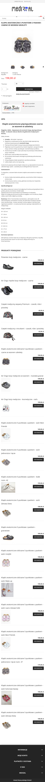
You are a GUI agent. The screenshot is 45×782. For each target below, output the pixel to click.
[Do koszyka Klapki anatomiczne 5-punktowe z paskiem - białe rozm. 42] (38, 486)
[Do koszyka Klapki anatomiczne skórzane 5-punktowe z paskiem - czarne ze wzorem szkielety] (38, 359)
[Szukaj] (43, 18)
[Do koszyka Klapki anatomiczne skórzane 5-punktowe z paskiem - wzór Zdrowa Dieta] (38, 722)
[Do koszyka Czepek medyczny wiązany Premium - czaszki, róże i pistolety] (38, 314)
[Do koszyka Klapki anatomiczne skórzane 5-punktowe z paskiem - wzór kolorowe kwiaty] (38, 695)
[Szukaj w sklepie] (22, 18)
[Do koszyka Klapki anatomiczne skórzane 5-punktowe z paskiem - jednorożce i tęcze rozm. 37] (38, 668)
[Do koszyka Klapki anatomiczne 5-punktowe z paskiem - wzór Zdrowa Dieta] (38, 510)
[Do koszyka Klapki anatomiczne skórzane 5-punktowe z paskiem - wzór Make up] (38, 587)
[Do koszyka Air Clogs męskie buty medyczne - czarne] (38, 287)
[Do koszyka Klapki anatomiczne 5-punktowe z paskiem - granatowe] (38, 537)
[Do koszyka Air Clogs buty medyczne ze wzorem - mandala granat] (38, 382)
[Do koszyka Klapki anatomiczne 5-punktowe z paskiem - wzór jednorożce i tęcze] (38, 459)
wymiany (7, 241)
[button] (28, 103)
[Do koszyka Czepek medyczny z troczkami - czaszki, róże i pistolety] (38, 335)
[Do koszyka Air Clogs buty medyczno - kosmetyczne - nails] (38, 405)
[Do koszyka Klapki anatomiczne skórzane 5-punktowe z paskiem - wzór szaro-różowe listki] (38, 614)
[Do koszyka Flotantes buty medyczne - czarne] (38, 263)
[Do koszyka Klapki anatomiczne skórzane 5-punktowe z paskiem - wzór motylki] (38, 560)
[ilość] (3, 89)
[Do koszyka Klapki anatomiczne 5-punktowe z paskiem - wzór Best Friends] (38, 432)
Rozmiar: (4, 84)
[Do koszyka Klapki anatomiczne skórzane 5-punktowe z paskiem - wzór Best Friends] (38, 641)
